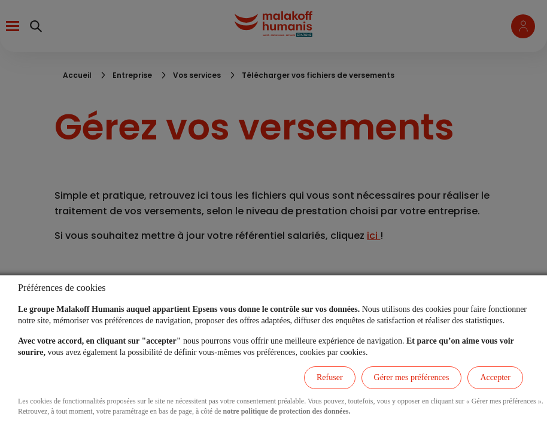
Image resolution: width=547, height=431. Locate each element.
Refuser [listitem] (330, 377)
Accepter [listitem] (495, 377)
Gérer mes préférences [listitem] (411, 377)
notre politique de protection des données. (287, 411)
